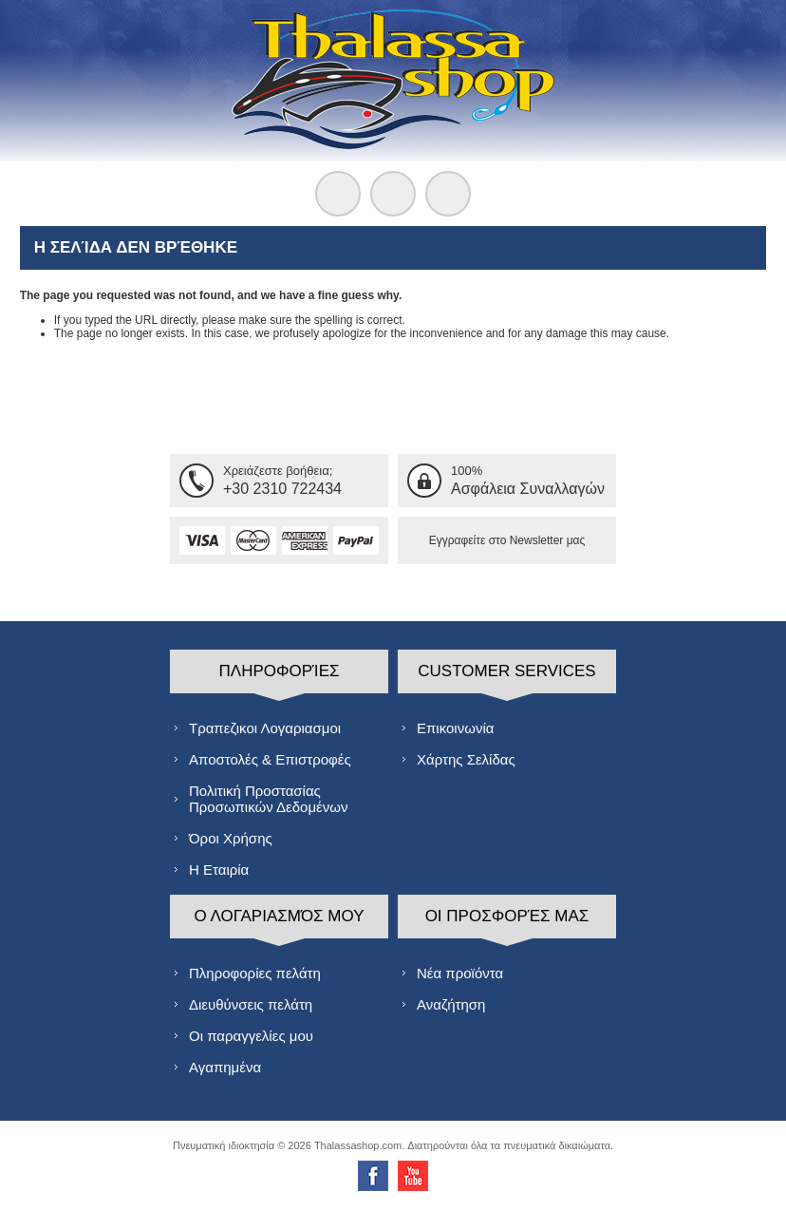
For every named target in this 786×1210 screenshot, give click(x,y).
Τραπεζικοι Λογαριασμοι (265, 728)
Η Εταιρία (219, 869)
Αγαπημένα (225, 1067)
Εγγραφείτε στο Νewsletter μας (507, 540)
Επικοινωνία (455, 728)
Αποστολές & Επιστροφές (270, 759)
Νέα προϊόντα (460, 973)
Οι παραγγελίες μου (251, 1036)
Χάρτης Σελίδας (466, 759)
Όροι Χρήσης (230, 838)
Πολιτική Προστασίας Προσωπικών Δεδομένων (268, 799)
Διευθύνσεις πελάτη (250, 1004)
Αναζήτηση (451, 1004)
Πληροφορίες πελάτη (255, 973)
